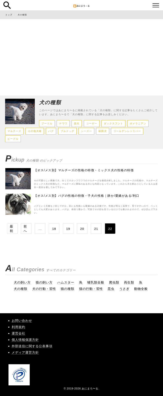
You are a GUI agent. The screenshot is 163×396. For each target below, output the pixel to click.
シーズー (86, 131)
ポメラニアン (138, 123)
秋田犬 (102, 131)
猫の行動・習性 (91, 289)
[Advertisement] (81, 53)
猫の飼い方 (44, 282)
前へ (25, 229)
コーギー (91, 123)
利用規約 (18, 327)
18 (54, 228)
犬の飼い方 (22, 282)
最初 (11, 229)
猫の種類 (67, 289)
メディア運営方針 (25, 352)
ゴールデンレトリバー (127, 131)
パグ (51, 131)
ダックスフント (113, 123)
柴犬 (76, 123)
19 (68, 228)
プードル (46, 123)
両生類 (129, 282)
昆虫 (111, 289)
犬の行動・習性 (44, 289)
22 (110, 228)
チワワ (63, 123)
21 (96, 228)
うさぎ (124, 289)
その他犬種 (35, 131)
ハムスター (65, 282)
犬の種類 (20, 289)
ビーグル (12, 138)
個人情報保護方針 (25, 339)
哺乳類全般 (95, 282)
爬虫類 (114, 282)
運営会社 (18, 333)
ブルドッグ (67, 131)
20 (82, 228)
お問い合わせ (22, 320)
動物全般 (141, 289)
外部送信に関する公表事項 (32, 346)
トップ (8, 15)
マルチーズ (14, 131)
